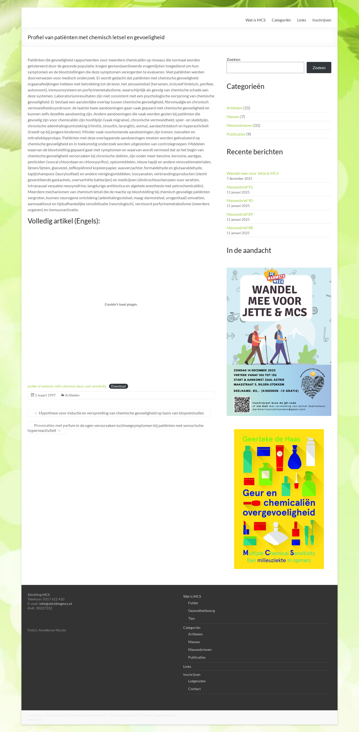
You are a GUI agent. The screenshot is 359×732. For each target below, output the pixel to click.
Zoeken (233, 59)
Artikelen (72, 395)
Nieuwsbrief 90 (240, 200)
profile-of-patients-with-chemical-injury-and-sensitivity (67, 386)
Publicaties (236, 134)
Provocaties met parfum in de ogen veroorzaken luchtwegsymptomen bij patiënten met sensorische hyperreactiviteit (115, 428)
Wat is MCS (256, 19)
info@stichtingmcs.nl (55, 603)
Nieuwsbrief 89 (240, 214)
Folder (193, 603)
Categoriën (281, 19)
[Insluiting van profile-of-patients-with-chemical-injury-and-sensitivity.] (121, 304)
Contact (194, 689)
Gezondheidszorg (201, 610)
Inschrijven (321, 19)
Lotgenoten (197, 681)
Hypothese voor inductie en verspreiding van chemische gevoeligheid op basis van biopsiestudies (119, 412)
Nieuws (233, 116)
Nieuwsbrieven (240, 125)
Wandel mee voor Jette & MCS (253, 173)
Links (301, 19)
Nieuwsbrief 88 (240, 227)
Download (118, 386)
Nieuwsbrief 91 (240, 186)
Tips (191, 618)
